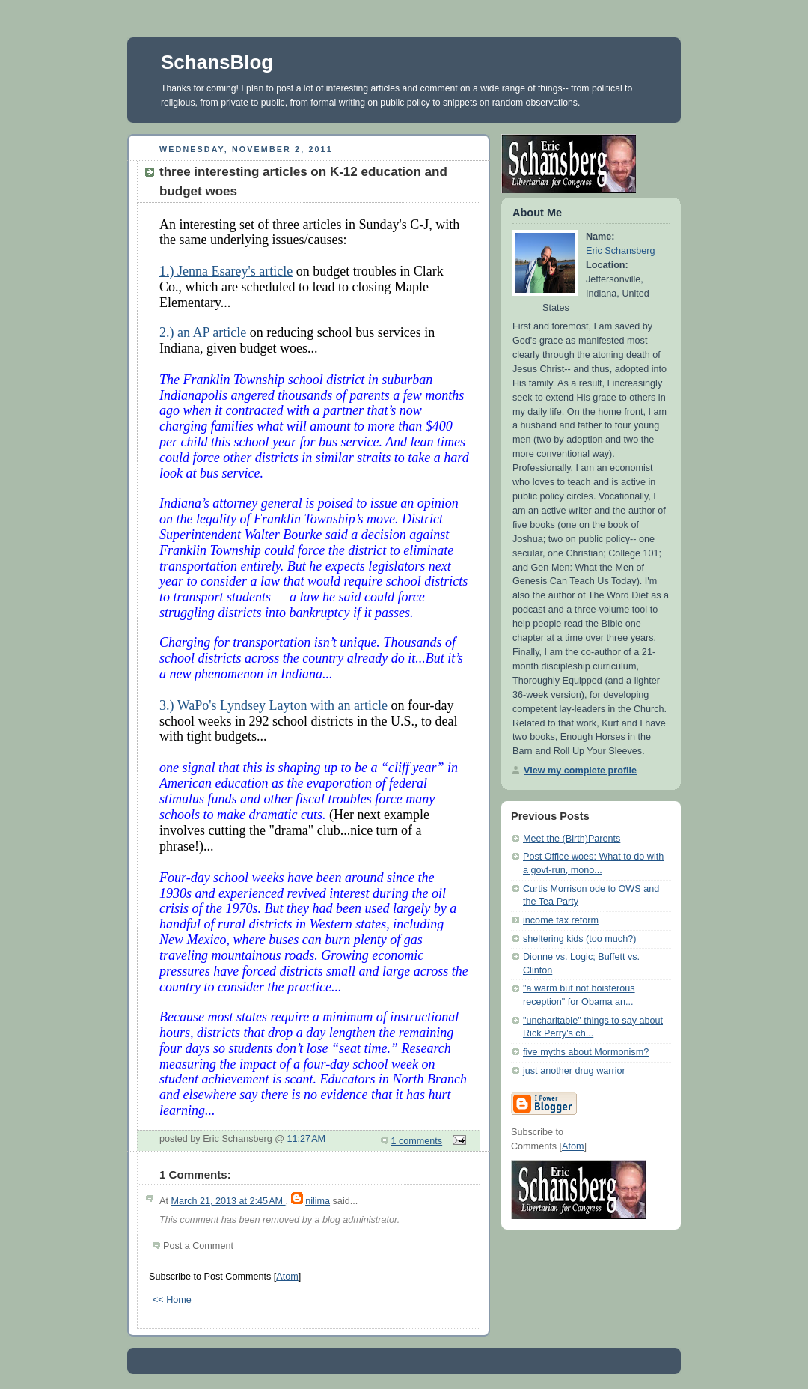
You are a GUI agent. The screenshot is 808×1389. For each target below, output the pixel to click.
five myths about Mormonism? (586, 1052)
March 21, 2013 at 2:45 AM (228, 1201)
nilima (317, 1201)
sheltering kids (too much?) (579, 939)
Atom (287, 1276)
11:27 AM (306, 1139)
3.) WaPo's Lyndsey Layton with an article (273, 705)
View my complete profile (580, 770)
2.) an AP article (202, 332)
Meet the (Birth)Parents (571, 838)
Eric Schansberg (620, 251)
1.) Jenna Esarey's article (226, 271)
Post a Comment (198, 1246)
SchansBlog (217, 62)
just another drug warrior (574, 1071)
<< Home (172, 1300)
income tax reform (561, 920)
